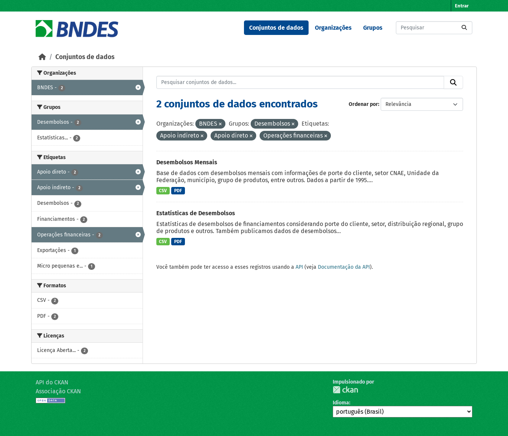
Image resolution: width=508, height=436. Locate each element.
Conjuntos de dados (276, 27)
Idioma (341, 403)
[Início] (42, 57)
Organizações (333, 27)
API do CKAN (52, 382)
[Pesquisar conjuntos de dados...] (434, 27)
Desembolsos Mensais (186, 162)
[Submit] (464, 27)
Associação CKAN (58, 391)
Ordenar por (363, 104)
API (299, 267)
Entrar (462, 6)
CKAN (345, 390)
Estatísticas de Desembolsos (195, 213)
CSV (163, 190)
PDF (178, 190)
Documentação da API (344, 267)
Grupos (372, 27)
